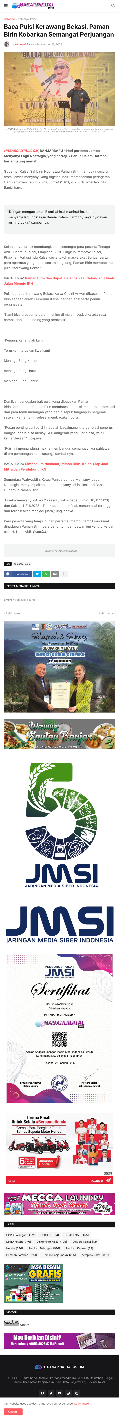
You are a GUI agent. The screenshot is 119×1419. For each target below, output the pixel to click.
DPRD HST (49, 1235)
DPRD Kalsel (77, 1235)
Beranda (9, 19)
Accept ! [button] (13, 1411)
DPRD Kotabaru (18, 1242)
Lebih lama (106, 613)
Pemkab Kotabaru (21, 1255)
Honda (14, 1248)
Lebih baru (13, 613)
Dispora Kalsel (85, 1242)
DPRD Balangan (20, 1235)
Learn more (81, 1403)
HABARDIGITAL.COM (21, 151)
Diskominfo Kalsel (52, 1242)
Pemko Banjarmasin (59, 1255)
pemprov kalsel (27, 19)
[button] (5, 6)
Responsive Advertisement (60, 550)
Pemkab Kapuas (79, 1248)
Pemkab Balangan (44, 1248)
